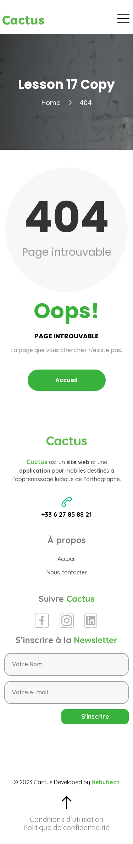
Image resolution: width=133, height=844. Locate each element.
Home (50, 102)
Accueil (66, 380)
